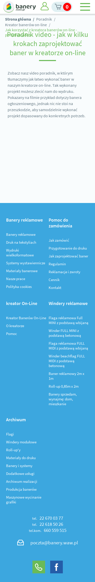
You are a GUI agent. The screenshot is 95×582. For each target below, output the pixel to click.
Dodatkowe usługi (20, 473)
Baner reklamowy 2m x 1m (66, 376)
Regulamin (57, 263)
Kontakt (55, 287)
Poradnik (44, 19)
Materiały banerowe (21, 270)
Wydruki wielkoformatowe (20, 252)
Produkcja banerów (21, 489)
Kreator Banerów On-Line (26, 317)
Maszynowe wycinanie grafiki (23, 499)
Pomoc (11, 333)
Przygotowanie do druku (68, 248)
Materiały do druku (21, 457)
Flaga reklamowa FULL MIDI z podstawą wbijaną (68, 346)
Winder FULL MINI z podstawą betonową (65, 333)
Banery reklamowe (20, 234)
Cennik (54, 279)
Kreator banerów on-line (26, 24)
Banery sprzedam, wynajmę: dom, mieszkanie (63, 399)
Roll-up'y (13, 449)
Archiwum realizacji (21, 481)
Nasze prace (15, 278)
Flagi (10, 434)
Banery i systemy (19, 465)
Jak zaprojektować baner (68, 256)
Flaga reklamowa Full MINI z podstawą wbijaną (68, 320)
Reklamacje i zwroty (64, 271)
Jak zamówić (59, 240)
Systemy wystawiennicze (25, 262)
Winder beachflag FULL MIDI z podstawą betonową (67, 361)
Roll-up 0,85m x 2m (64, 386)
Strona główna (18, 19)
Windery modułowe (21, 442)
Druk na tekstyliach (21, 242)
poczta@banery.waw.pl (54, 543)
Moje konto (45, 6)
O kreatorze (15, 325)
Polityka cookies (19, 286)
